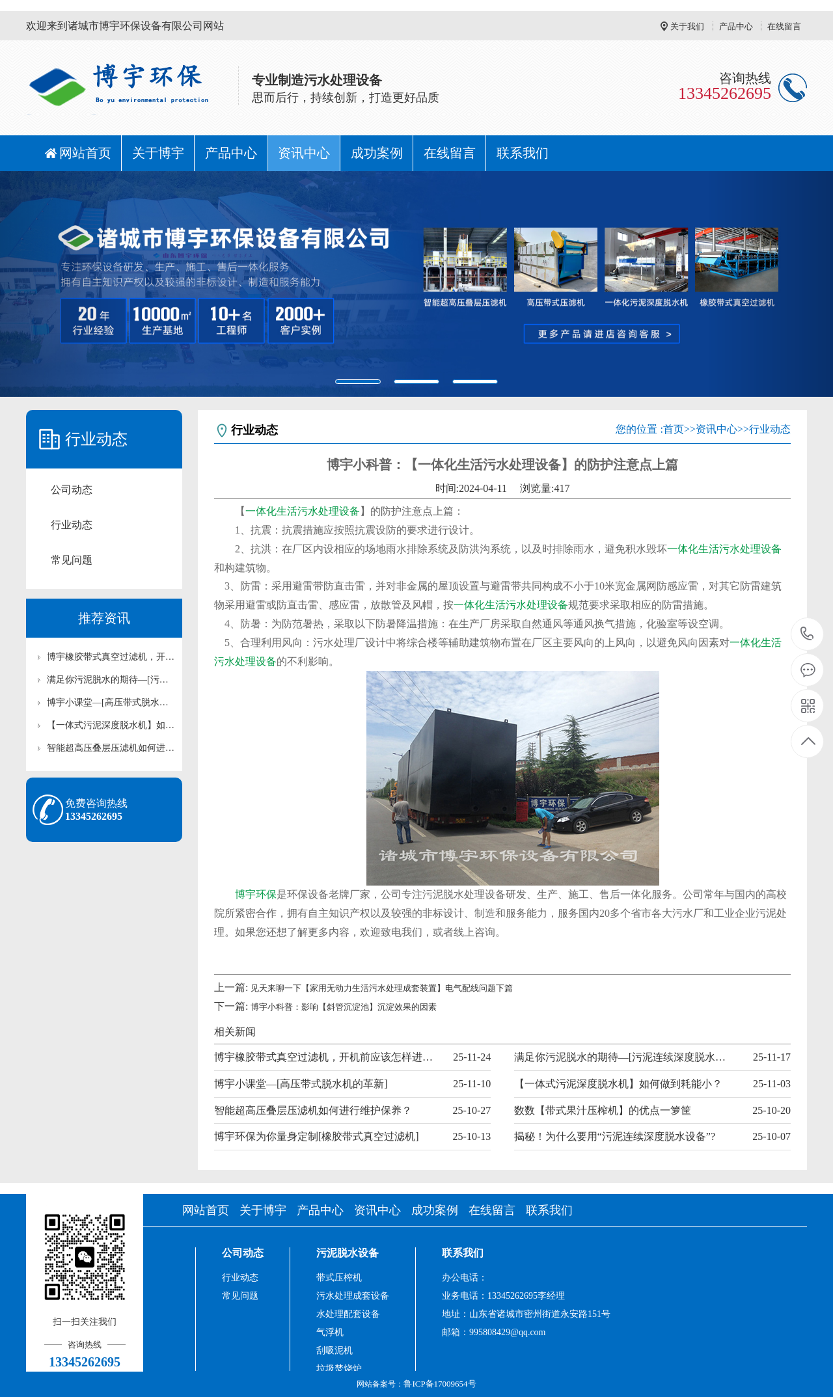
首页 (673, 429)
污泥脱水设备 (347, 1252)
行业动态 (71, 524)
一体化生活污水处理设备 (302, 511)
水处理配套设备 (348, 1314)
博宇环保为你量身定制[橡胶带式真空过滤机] (316, 1136)
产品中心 (736, 26)
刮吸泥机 (334, 1350)
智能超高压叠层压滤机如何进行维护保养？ (110, 748)
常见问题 (71, 559)
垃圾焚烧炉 (339, 1369)
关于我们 (687, 26)
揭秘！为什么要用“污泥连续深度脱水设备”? (614, 1136)
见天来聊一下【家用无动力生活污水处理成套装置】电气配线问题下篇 (382, 988)
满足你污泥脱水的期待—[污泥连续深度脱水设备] (110, 680)
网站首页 (85, 153)
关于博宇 (158, 153)
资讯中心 (304, 153)
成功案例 (377, 153)
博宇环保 (256, 894)
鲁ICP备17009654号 (439, 1384)
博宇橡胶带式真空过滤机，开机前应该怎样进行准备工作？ (110, 657)
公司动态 (71, 489)
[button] (62, 284)
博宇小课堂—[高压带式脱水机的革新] (110, 702)
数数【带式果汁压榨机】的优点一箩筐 (602, 1110)
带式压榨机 (339, 1277)
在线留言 (784, 26)
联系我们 (523, 153)
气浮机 (330, 1332)
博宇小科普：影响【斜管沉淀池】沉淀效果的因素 (344, 1007)
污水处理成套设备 (352, 1296)
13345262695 (807, 634)
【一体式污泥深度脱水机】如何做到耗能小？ (110, 725)
